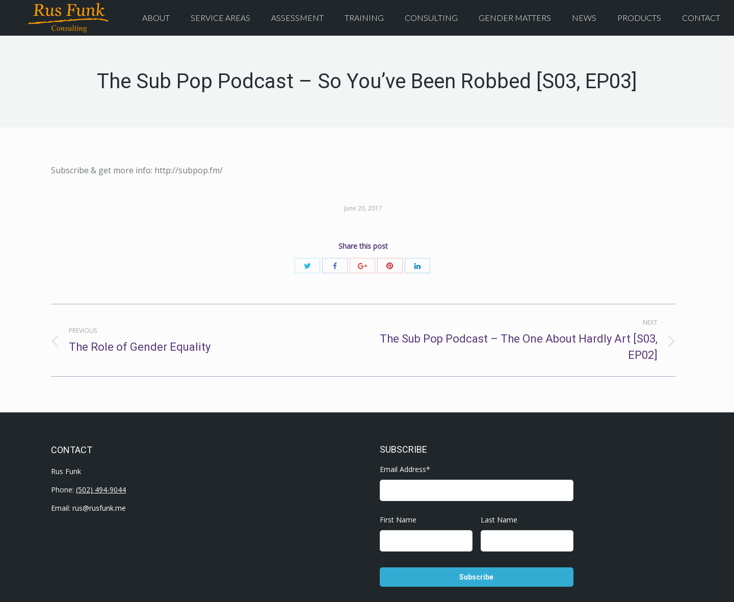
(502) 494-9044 (101, 489)
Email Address (405, 469)
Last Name (499, 520)
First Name (398, 520)
